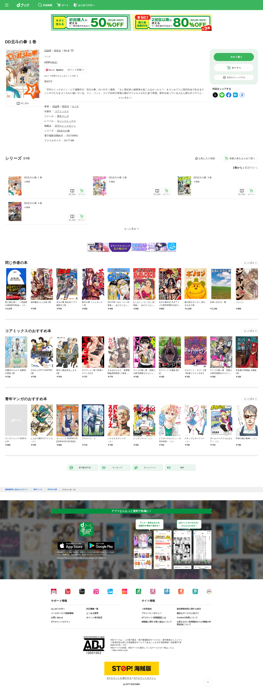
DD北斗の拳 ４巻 (33, 203)
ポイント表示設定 (94, 617)
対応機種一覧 (92, 609)
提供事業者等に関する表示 (189, 609)
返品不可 (48, 81)
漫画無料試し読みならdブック (16, 489)
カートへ (236, 67)
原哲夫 (57, 50)
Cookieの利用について (187, 617)
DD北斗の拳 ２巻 (118, 177)
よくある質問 (92, 613)
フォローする (72, 50)
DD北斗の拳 (63, 130)
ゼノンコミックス (66, 121)
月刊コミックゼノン (65, 126)
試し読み (25, 103)
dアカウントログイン (60, 622)
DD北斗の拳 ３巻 (203, 177)
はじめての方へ (58, 609)
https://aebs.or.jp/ (120, 650)
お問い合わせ (57, 617)
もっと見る (249, 263)
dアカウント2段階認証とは (154, 617)
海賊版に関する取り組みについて (157, 622)
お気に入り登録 (206, 158)
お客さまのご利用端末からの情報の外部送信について (194, 623)
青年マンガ (63, 116)
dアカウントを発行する (119, 678)
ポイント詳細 (74, 69)
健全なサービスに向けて (188, 613)
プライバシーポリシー (152, 613)
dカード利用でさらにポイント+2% (60, 76)
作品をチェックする (236, 77)
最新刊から (251, 167)
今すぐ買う (236, 57)
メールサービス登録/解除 (62, 613)
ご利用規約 (147, 609)
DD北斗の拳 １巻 (33, 177)
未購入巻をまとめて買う (242, 158)
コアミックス (62, 111)
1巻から (237, 167)
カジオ (75, 106)
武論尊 (47, 50)
